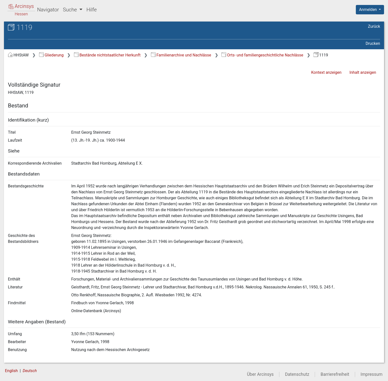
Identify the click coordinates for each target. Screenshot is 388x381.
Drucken (373, 43)
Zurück (374, 26)
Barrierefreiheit (335, 374)
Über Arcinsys (260, 374)
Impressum (372, 374)
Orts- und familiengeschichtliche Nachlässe (262, 55)
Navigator (48, 10)
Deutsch (30, 370)
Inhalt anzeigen (362, 72)
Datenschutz (297, 374)
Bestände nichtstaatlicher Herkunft (107, 55)
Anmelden (368, 9)
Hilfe (91, 10)
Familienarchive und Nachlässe (181, 55)
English (11, 370)
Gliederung (51, 55)
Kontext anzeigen (326, 72)
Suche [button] (70, 10)
